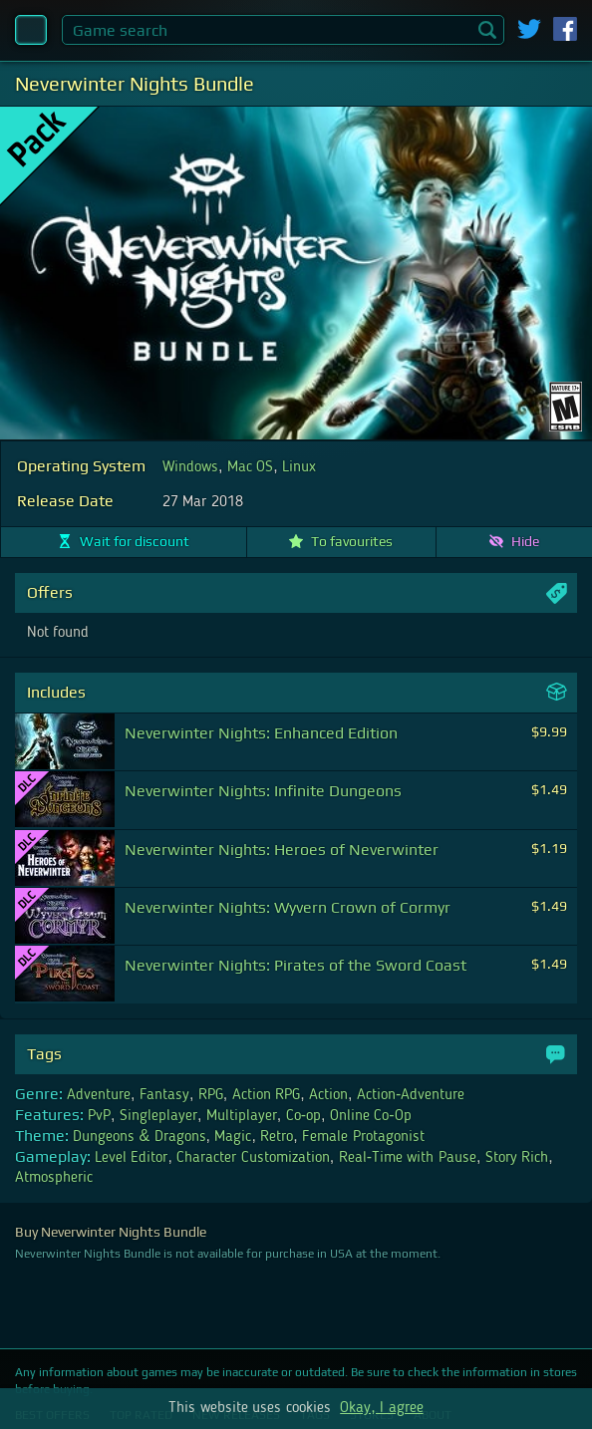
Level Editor (131, 1158)
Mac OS (250, 467)
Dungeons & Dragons (139, 1137)
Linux (299, 467)
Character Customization (252, 1158)
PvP (99, 1116)
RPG (210, 1095)
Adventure (99, 1095)
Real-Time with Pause (407, 1158)
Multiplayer (241, 1116)
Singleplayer (158, 1116)
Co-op (303, 1116)
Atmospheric (54, 1178)
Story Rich (516, 1158)
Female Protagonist (363, 1137)
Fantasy (164, 1095)
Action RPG (266, 1095)
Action (328, 1095)
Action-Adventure (410, 1095)
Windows (190, 467)
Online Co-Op (371, 1116)
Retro (276, 1137)
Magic (232, 1137)
